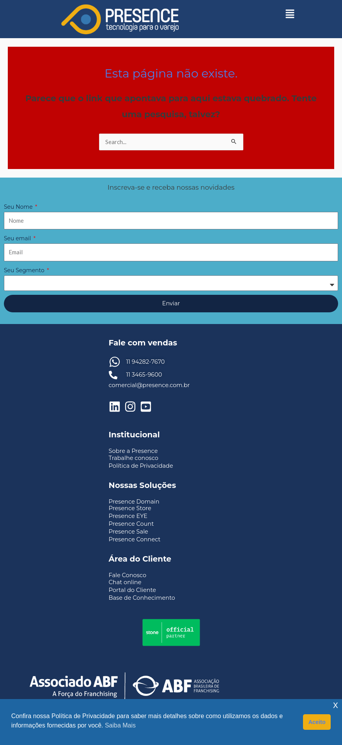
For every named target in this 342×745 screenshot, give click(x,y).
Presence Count (131, 523)
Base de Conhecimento (142, 597)
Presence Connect (135, 539)
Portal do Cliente (132, 590)
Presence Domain (134, 501)
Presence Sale (128, 531)
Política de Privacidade (141, 465)
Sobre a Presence (133, 450)
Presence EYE (128, 516)
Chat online (125, 582)
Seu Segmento (25, 270)
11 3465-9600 (144, 374)
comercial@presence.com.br (149, 385)
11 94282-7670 (145, 361)
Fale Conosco (128, 575)
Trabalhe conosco (133, 457)
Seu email (18, 238)
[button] (290, 13)
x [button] (335, 704)
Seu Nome (19, 206)
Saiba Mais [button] (120, 725)
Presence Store (130, 508)
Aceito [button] (317, 722)
